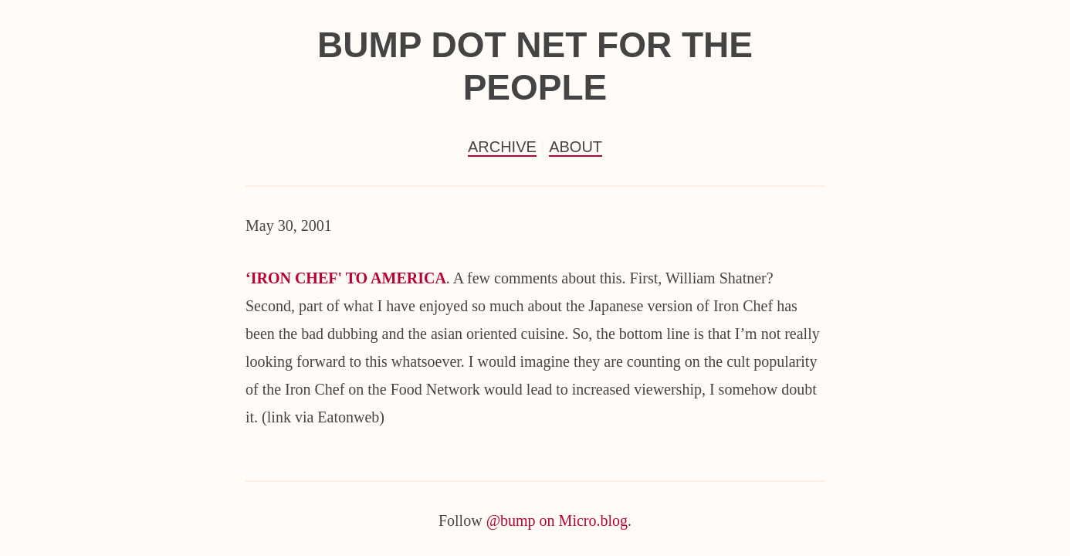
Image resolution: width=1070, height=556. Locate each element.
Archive (502, 146)
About (575, 146)
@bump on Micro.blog (557, 520)
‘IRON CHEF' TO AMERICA (345, 278)
